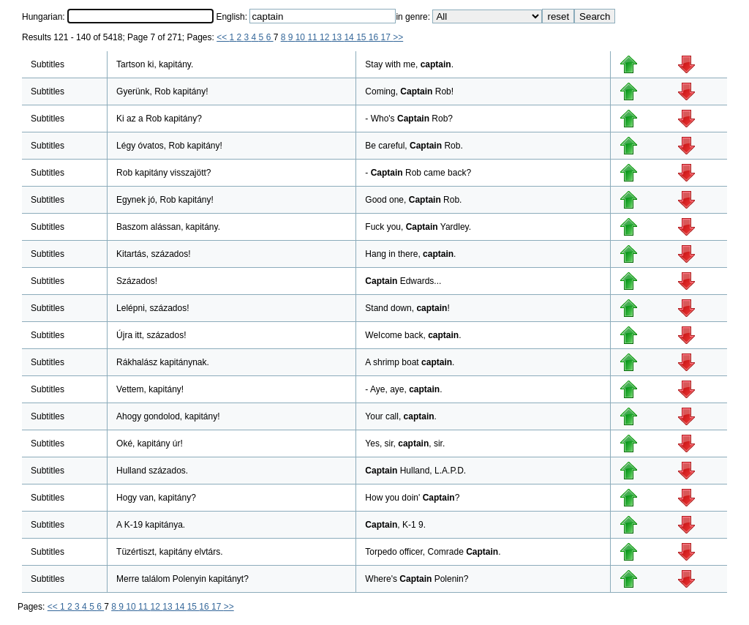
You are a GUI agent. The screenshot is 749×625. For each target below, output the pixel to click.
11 (313, 37)
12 (326, 37)
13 (338, 37)
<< (223, 37)
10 (302, 37)
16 (375, 37)
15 (362, 37)
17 (387, 37)
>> (398, 37)
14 (350, 37)
